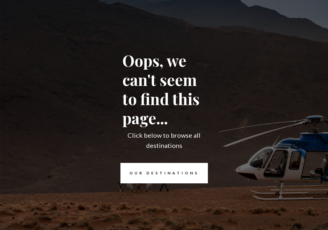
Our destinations (159, 173)
